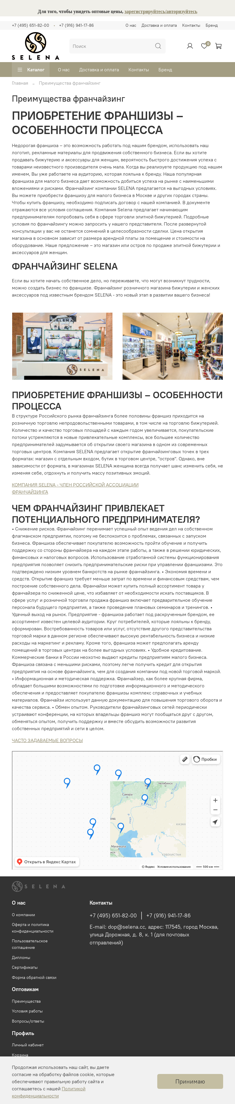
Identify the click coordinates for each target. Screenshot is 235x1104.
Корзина (20, 1055)
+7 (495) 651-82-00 (30, 25)
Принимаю (190, 1081)
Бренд (212, 25)
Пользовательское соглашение (30, 944)
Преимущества (26, 1001)
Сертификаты (25, 967)
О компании (23, 914)
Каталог (31, 70)
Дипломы (21, 957)
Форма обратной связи (34, 977)
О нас (131, 25)
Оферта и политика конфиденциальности (32, 928)
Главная (20, 83)
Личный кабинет (28, 1045)
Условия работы (27, 1011)
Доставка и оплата (159, 25)
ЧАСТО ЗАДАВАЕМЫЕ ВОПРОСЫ (47, 740)
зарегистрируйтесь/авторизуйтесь (161, 11)
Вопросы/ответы (28, 1021)
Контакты (191, 25)
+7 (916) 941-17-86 (76, 25)
